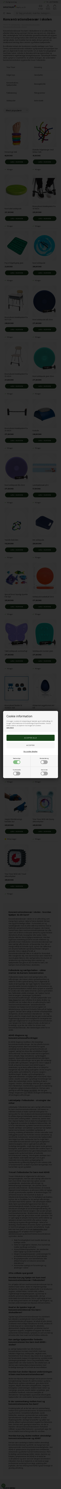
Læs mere (10, 727)
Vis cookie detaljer (30, 751)
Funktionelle (17, 772)
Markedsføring (44, 761)
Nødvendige (16, 761)
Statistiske (44, 772)
